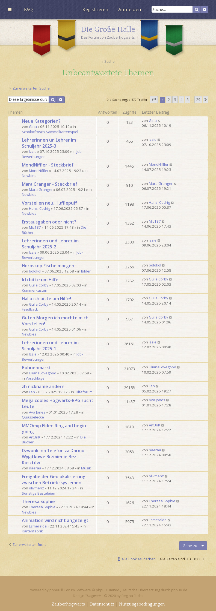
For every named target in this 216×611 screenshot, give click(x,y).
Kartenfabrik (32, 531)
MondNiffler (39, 170)
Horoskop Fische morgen (48, 266)
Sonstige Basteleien (38, 493)
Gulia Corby (38, 285)
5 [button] (188, 99)
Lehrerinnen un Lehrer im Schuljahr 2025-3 (49, 143)
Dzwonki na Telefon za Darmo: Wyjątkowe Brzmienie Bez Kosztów (53, 457)
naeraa (35, 468)
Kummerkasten (34, 290)
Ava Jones (37, 412)
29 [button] (198, 99)
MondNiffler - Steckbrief (47, 165)
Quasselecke (33, 417)
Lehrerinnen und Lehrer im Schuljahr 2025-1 (50, 346)
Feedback (30, 309)
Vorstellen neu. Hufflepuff (49, 203)
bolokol (35, 271)
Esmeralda (38, 526)
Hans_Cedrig (39, 208)
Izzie (33, 151)
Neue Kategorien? (41, 121)
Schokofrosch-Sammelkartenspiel (50, 131)
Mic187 (35, 227)
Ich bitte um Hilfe (40, 280)
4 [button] (181, 99)
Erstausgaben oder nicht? (49, 222)
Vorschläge (35, 378)
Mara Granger (41, 189)
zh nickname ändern (43, 386)
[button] (154, 99)
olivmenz (36, 488)
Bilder (86, 271)
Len (32, 391)
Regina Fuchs (132, 595)
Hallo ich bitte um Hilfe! (46, 299)
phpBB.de (179, 589)
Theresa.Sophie (38, 501)
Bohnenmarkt (36, 368)
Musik (86, 468)
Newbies (29, 175)
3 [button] (175, 99)
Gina (33, 126)
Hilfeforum (84, 391)
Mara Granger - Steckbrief (49, 184)
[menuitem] (28, 9)
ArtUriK (34, 437)
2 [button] (169, 99)
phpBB (54, 589)
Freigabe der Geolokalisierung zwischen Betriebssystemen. (53, 480)
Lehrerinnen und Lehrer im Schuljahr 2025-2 (50, 244)
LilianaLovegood (42, 373)
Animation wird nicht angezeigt (55, 520)
